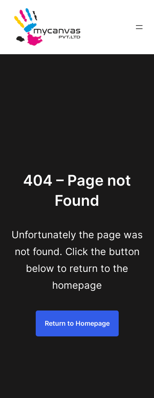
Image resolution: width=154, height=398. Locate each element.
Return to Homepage (77, 323)
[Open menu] (139, 27)
